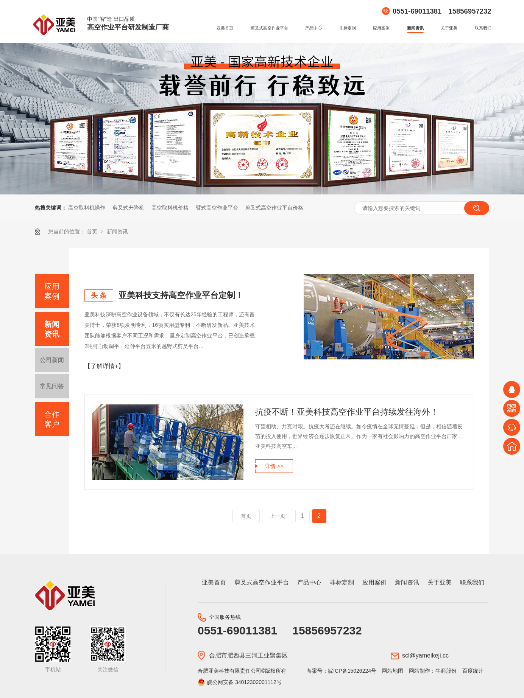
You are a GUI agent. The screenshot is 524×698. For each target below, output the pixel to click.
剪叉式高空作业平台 (269, 28)
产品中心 (313, 28)
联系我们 (483, 28)
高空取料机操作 (86, 208)
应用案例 (381, 28)
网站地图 (392, 671)
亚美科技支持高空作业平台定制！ (181, 295)
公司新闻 (52, 360)
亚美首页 (225, 28)
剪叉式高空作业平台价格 (274, 208)
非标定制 (347, 28)
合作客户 (51, 419)
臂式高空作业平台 (217, 208)
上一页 (277, 516)
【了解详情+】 (104, 366)
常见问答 (52, 386)
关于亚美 (449, 28)
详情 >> (274, 466)
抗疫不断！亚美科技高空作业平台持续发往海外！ (346, 412)
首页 (93, 232)
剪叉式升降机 (128, 208)
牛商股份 (446, 671)
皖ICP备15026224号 (352, 671)
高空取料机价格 (170, 208)
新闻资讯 (415, 28)
